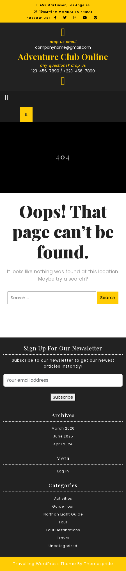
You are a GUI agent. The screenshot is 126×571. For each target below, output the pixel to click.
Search (107, 298)
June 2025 (63, 436)
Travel (63, 538)
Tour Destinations (63, 530)
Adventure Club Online (63, 56)
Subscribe (63, 397)
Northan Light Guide (63, 514)
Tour (63, 522)
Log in (63, 471)
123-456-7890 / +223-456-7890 (63, 71)
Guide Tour (63, 506)
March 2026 (63, 428)
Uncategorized (63, 545)
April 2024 (63, 444)
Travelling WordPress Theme (44, 563)
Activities (63, 498)
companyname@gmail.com (63, 47)
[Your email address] (63, 380)
